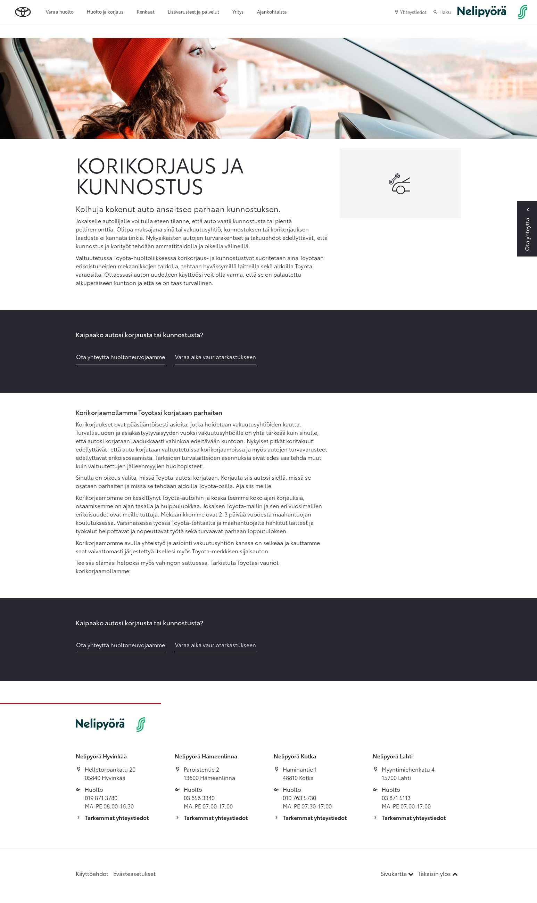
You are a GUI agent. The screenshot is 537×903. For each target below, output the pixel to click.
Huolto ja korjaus (105, 11)
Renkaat (146, 11)
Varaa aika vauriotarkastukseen (215, 356)
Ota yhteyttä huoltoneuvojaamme (120, 356)
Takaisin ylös (438, 873)
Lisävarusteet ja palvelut (193, 11)
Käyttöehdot (92, 873)
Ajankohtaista (272, 11)
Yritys (237, 11)
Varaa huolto (60, 11)
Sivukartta (398, 873)
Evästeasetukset (134, 873)
